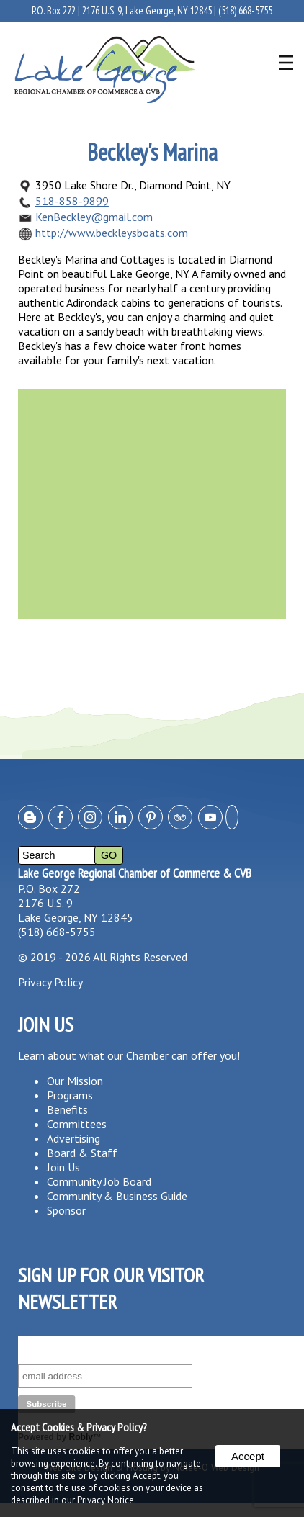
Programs (70, 1095)
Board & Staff (82, 1152)
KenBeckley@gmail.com (94, 217)
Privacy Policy (50, 982)
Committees (77, 1124)
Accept (247, 1456)
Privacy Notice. (106, 1500)
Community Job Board (99, 1181)
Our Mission (75, 1080)
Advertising (73, 1138)
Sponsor (66, 1210)
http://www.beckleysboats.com (111, 232)
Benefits (67, 1109)
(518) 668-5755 (245, 10)
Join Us (63, 1167)
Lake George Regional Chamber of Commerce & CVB (134, 873)
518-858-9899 (72, 201)
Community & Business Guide (117, 1196)
